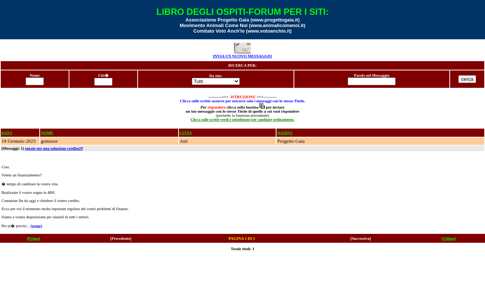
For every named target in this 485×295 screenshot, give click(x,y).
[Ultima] (449, 238)
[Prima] (33, 238)
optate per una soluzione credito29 (54, 148)
